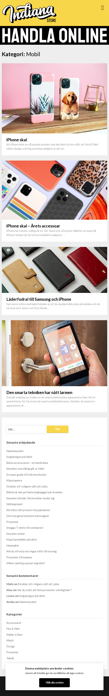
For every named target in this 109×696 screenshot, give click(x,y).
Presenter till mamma (19, 557)
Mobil (9, 640)
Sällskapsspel (14, 504)
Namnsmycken (15, 451)
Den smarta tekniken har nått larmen (39, 392)
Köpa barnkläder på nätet (21, 539)
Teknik (10, 658)
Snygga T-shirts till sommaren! (24, 527)
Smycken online (15, 533)
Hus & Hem (13, 628)
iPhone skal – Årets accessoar (33, 225)
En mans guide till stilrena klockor (26, 474)
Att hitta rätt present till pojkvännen (28, 510)
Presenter (12, 521)
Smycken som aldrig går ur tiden (25, 468)
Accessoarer (14, 622)
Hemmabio (12, 545)
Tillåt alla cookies (54, 682)
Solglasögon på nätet (19, 456)
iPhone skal (16, 139)
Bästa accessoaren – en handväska (27, 462)
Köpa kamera (14, 480)
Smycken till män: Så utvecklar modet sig (30, 498)
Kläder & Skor (14, 634)
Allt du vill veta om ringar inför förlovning (31, 551)
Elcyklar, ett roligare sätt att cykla (26, 486)
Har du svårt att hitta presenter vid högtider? (44, 590)
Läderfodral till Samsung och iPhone (38, 299)
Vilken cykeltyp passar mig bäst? (25, 563)
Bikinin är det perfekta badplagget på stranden (34, 492)
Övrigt (10, 646)
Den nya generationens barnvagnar (27, 515)
